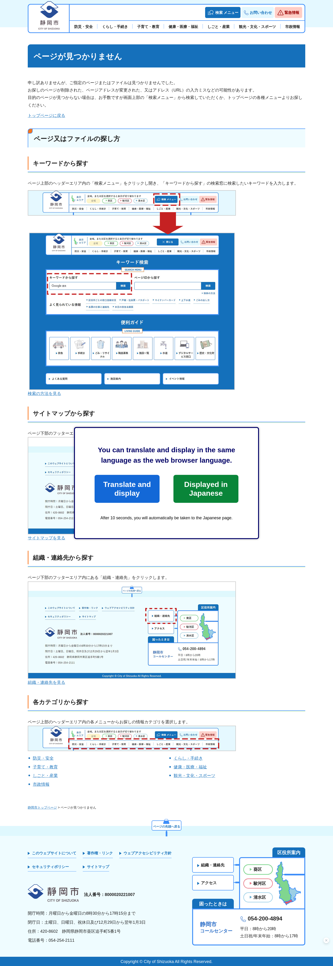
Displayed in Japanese (206, 488)
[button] (222, 12)
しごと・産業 (45, 775)
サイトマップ (98, 867)
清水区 (259, 897)
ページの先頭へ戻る (166, 826)
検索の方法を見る (44, 393)
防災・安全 (43, 758)
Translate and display (127, 488)
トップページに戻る (46, 115)
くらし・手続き (188, 758)
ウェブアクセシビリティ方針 (147, 853)
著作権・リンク (100, 853)
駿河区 (259, 883)
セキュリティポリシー (50, 867)
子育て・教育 (45, 767)
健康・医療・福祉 (190, 767)
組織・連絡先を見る (46, 682)
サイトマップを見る (46, 538)
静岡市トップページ (42, 807)
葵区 (257, 869)
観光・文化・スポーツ (194, 775)
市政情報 (41, 784)
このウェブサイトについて (54, 853)
